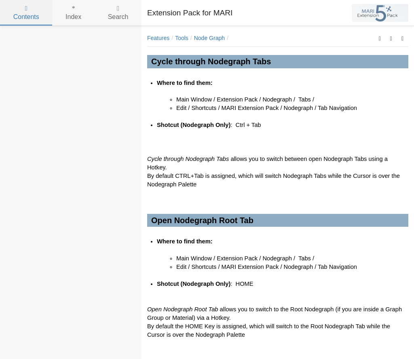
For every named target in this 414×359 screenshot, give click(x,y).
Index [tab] (73, 12)
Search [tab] (118, 12)
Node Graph (209, 38)
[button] (380, 38)
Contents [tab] (26, 12)
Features (158, 38)
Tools (181, 38)
